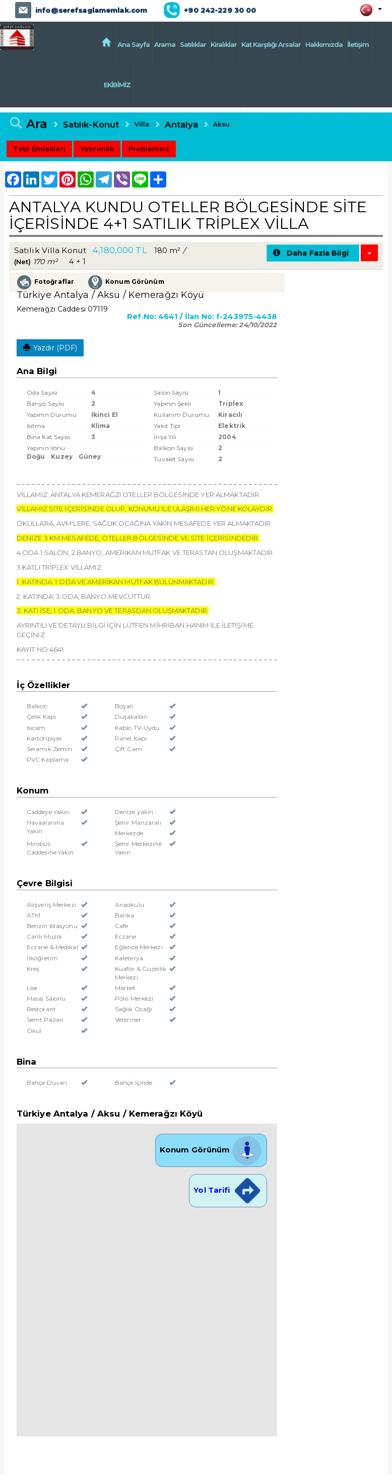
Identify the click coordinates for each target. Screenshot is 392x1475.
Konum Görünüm (211, 1148)
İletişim (358, 44)
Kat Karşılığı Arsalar (271, 44)
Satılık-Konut (91, 123)
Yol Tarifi (227, 1188)
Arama (164, 44)
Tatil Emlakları (39, 148)
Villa (141, 123)
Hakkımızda (324, 44)
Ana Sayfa (133, 44)
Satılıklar (193, 44)
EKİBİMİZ (130, 84)
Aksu (220, 123)
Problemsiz (148, 148)
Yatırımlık (96, 148)
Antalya (180, 123)
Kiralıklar (224, 44)
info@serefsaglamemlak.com (90, 10)
